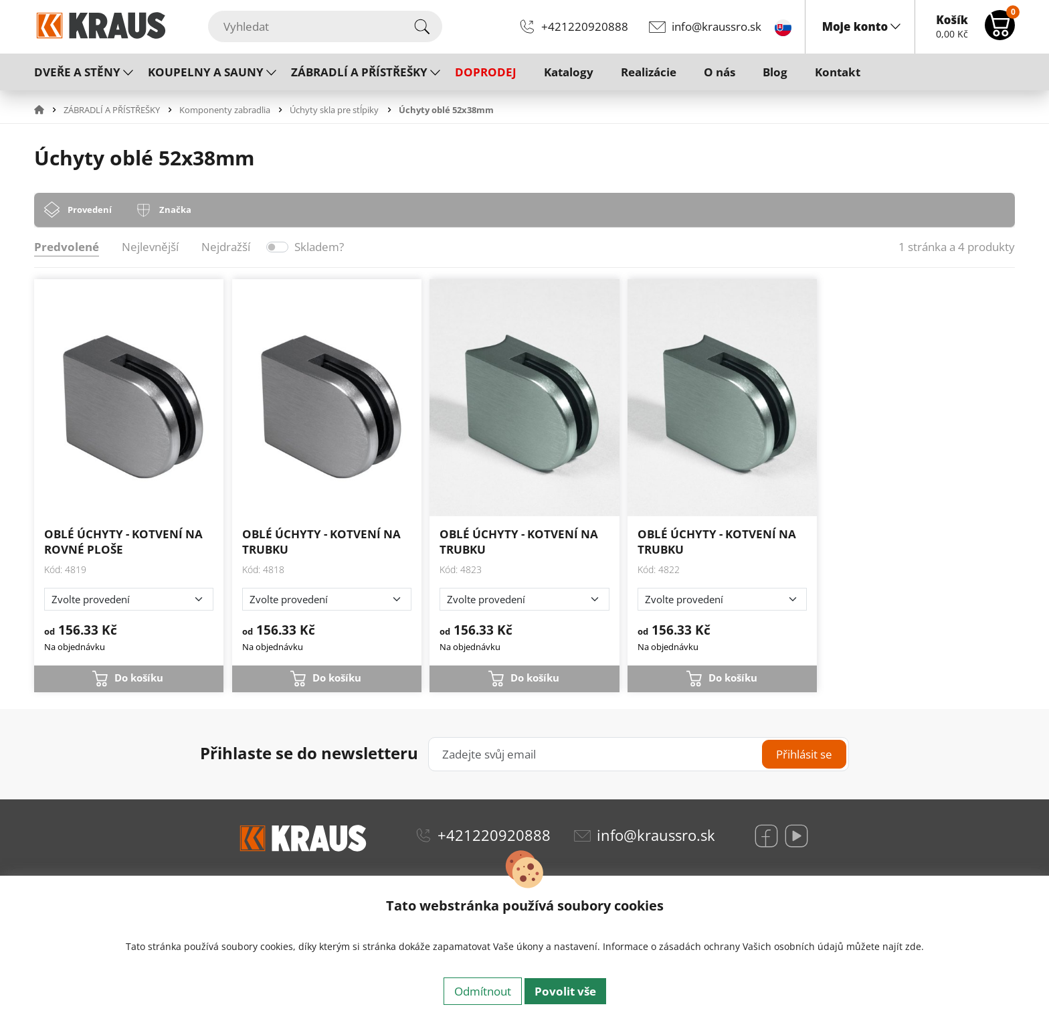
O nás (719, 72)
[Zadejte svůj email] (638, 754)
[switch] (277, 247)
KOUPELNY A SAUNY (206, 72)
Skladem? (319, 246)
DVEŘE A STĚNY (77, 72)
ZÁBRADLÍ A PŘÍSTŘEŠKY (359, 72)
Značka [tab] (175, 210)
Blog (775, 72)
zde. (914, 946)
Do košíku (138, 677)
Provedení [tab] (90, 210)
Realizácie (648, 72)
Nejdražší (225, 246)
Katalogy (568, 72)
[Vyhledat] (325, 26)
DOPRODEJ (485, 72)
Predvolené (66, 246)
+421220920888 (584, 26)
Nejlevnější (150, 246)
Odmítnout (482, 991)
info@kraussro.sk (716, 26)
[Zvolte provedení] (128, 599)
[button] (47, 109)
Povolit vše (565, 991)
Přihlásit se (804, 754)
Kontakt (837, 72)
